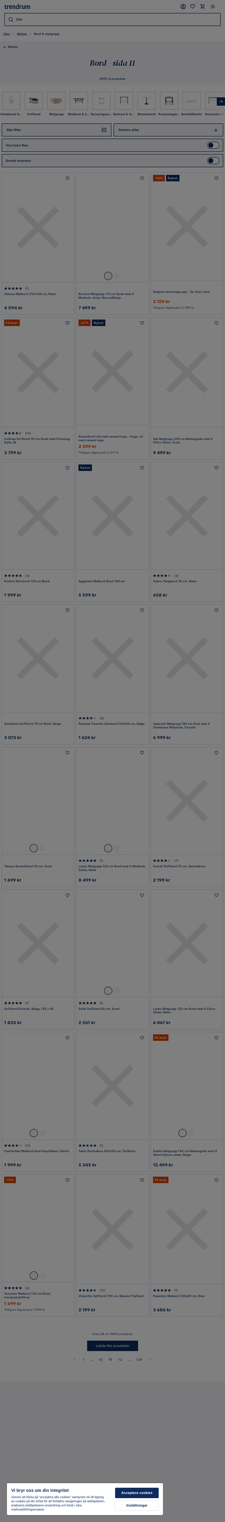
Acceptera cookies (137, 1493)
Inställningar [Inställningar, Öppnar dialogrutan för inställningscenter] (136, 1505)
